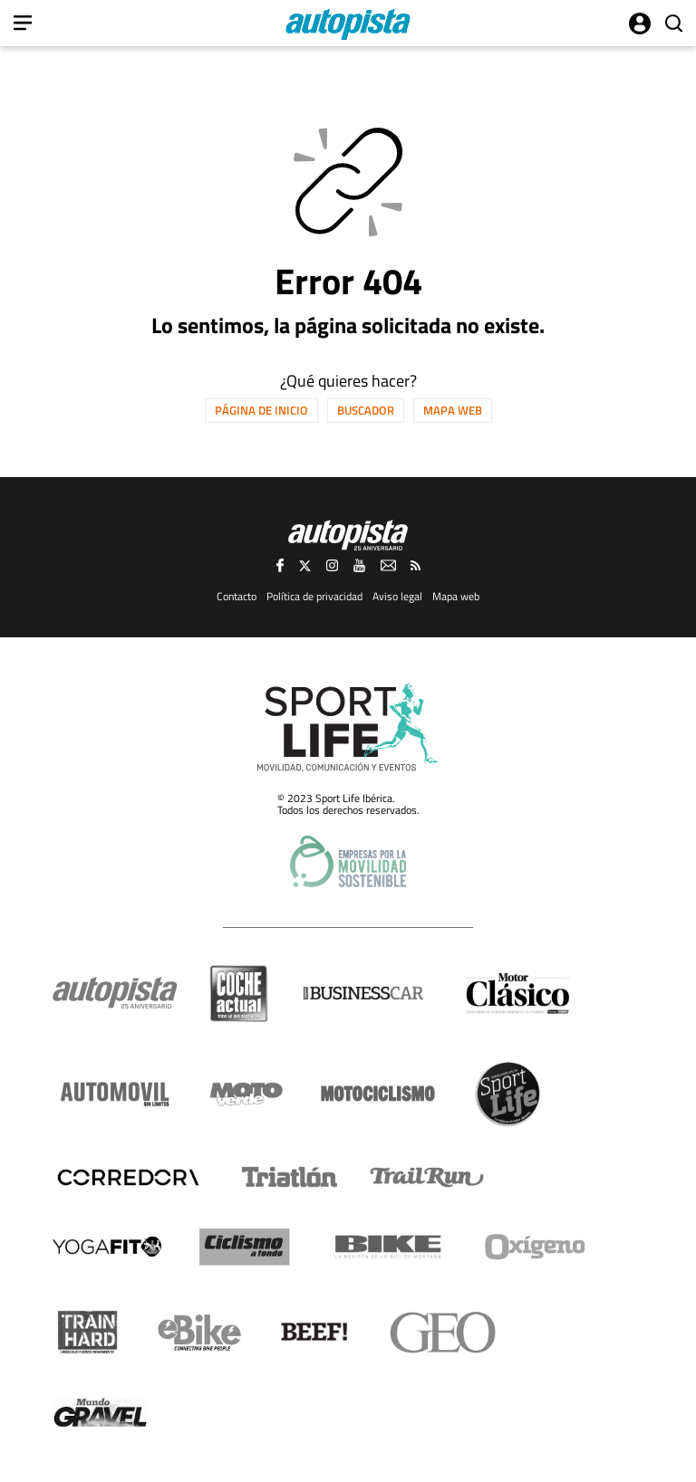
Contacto (236, 596)
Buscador (365, 410)
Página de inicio (261, 410)
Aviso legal (397, 596)
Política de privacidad (314, 596)
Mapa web (452, 410)
